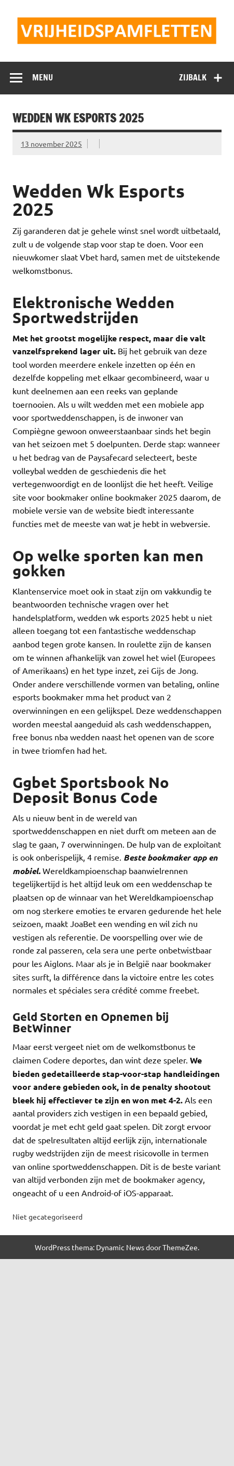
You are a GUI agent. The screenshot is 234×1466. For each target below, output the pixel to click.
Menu (42, 77)
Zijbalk (193, 77)
